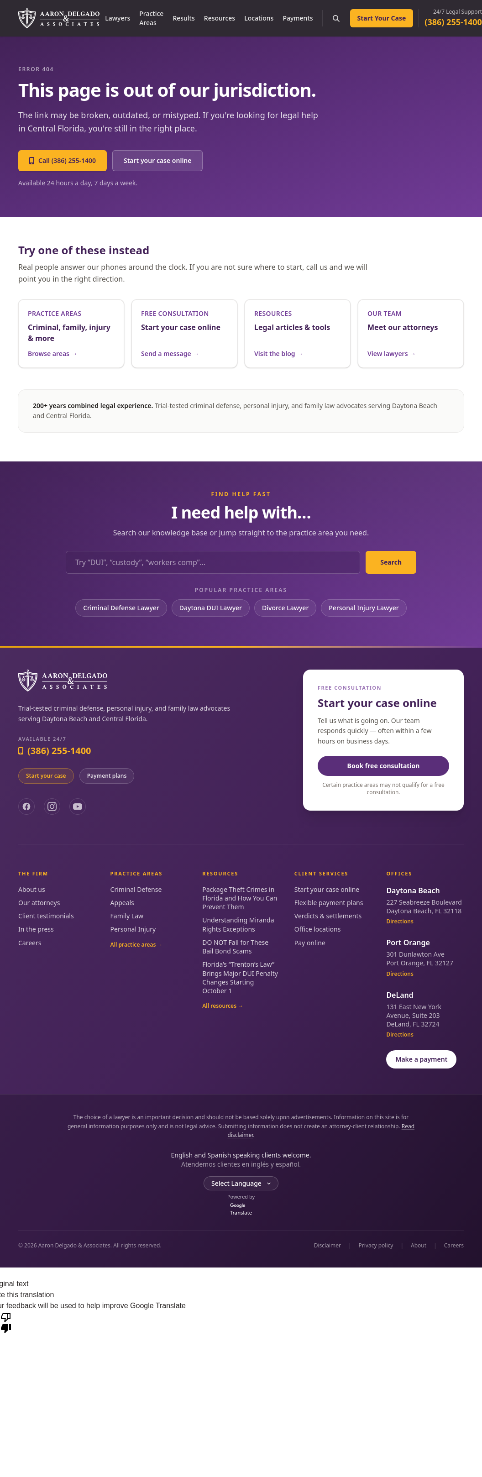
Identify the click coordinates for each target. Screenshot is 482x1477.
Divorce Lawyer (285, 607)
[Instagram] (52, 806)
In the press (36, 929)
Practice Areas (151, 18)
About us (31, 889)
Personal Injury (133, 929)
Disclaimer (327, 1245)
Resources (219, 18)
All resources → (222, 1006)
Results (183, 18)
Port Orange (408, 943)
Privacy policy (376, 1245)
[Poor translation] (5, 1322)
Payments (298, 18)
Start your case (46, 776)
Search (391, 562)
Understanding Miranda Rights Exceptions (238, 924)
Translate (241, 1209)
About (418, 1245)
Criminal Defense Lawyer (121, 607)
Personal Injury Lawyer (363, 607)
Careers (29, 942)
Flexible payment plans (328, 902)
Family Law (126, 915)
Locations (258, 18)
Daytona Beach (413, 890)
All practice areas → (136, 944)
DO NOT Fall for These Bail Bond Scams (235, 946)
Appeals (122, 902)
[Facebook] (26, 806)
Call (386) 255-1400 (62, 160)
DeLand (399, 995)
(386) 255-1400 (453, 21)
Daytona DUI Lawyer (210, 607)
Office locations (317, 929)
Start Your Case (381, 18)
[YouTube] (77, 806)
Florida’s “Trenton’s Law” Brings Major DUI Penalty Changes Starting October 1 (240, 977)
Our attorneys (39, 902)
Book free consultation (383, 765)
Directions (399, 921)
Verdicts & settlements (328, 915)
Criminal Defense (136, 889)
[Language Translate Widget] (241, 1183)
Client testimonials (46, 915)
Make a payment (421, 1059)
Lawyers (117, 18)
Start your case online (158, 160)
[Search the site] (336, 18)
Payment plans (107, 776)
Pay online (309, 942)
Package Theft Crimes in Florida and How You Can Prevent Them (239, 898)
